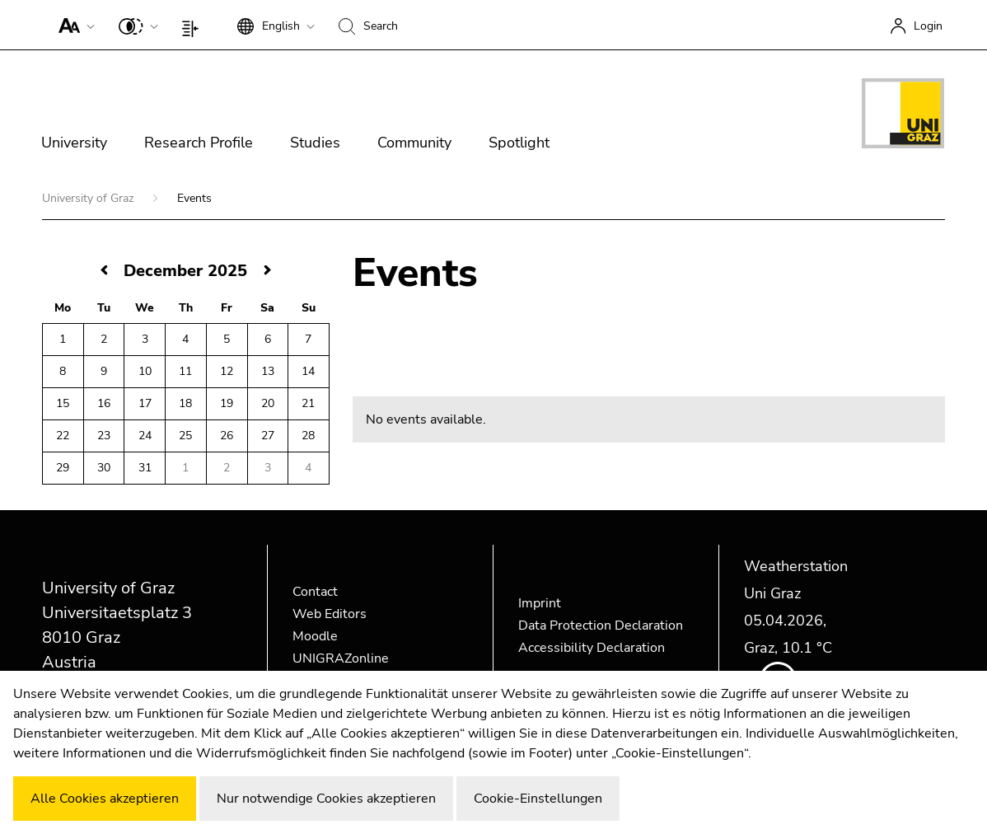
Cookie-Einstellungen (538, 798)
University (74, 142)
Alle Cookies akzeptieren (104, 798)
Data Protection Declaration (600, 625)
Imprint (539, 603)
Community (414, 142)
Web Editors (329, 614)
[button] (73, 24)
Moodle (315, 636)
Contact (315, 592)
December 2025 (185, 271)
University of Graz (89, 198)
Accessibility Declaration (591, 648)
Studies (315, 142)
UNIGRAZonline (340, 658)
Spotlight (519, 142)
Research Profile (198, 142)
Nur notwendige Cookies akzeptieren (326, 798)
